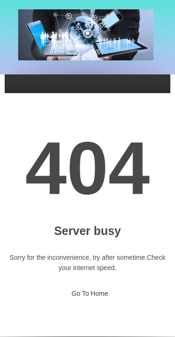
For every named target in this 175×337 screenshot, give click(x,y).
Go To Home (87, 291)
